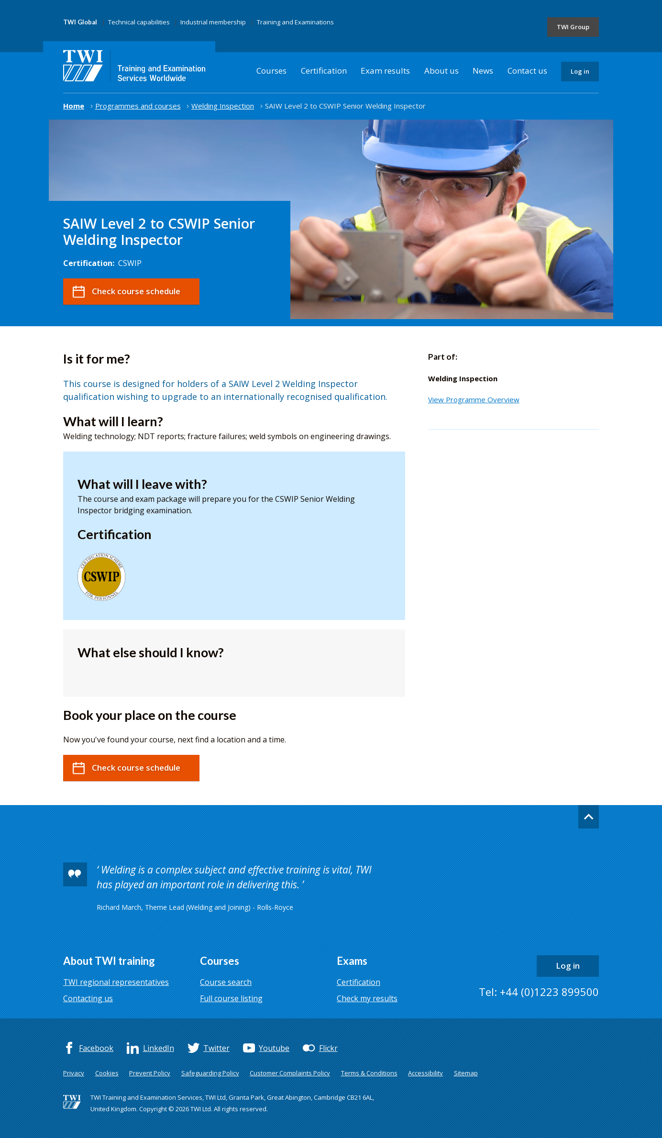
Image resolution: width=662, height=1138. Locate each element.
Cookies (107, 1073)
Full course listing (231, 998)
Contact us (527, 70)
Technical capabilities (139, 22)
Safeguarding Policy (210, 1073)
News (483, 70)
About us (441, 70)
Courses (271, 70)
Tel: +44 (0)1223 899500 (539, 991)
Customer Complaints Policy (290, 1073)
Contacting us (88, 998)
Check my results (367, 998)
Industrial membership (213, 22)
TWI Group (573, 26)
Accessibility (425, 1073)
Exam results (385, 70)
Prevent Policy (149, 1073)
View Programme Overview (473, 399)
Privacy (73, 1073)
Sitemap (466, 1073)
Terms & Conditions (369, 1073)
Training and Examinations (295, 22)
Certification (324, 70)
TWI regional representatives (116, 982)
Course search (226, 982)
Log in (580, 71)
